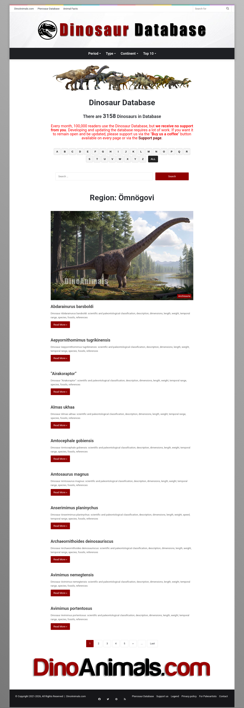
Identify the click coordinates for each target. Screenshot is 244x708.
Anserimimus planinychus (84, 507)
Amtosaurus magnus (77, 473)
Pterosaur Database (49, 8)
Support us (162, 696)
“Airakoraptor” (69, 373)
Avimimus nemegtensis (81, 574)
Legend (175, 696)
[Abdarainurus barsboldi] (122, 255)
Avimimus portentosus (80, 608)
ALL (153, 159)
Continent (128, 53)
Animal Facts (70, 8)
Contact (223, 696)
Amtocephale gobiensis (81, 440)
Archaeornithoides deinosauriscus (94, 540)
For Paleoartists (208, 696)
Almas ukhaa (67, 406)
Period (93, 53)
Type (109, 53)
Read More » (60, 324)
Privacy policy (189, 696)
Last (152, 643)
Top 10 (148, 53)
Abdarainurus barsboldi (81, 306)
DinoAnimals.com (24, 8)
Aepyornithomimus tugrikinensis (92, 339)
